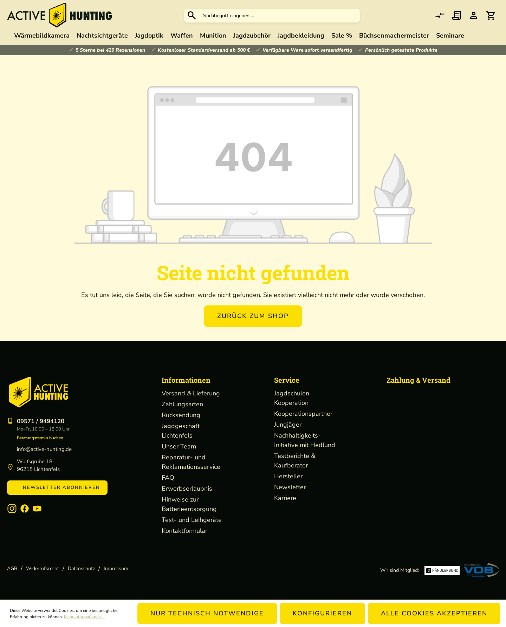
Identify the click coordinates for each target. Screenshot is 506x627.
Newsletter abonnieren (57, 487)
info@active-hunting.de (44, 449)
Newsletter (290, 487)
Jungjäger (287, 424)
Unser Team (179, 446)
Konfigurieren (322, 613)
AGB (12, 568)
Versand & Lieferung (191, 393)
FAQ (168, 477)
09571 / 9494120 (40, 421)
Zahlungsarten (182, 404)
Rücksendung (181, 415)
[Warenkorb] (490, 15)
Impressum (116, 568)
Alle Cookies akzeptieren (434, 613)
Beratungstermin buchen (40, 438)
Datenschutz (81, 568)
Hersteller (288, 476)
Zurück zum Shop (253, 316)
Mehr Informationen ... (84, 617)
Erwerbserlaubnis (187, 488)
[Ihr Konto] (473, 15)
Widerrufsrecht (42, 568)
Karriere (285, 498)
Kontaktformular (184, 530)
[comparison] (440, 15)
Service (286, 379)
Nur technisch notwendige (207, 613)
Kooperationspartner (303, 413)
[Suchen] (192, 15)
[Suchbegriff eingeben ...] (280, 15)
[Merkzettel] (456, 15)
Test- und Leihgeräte (192, 520)
